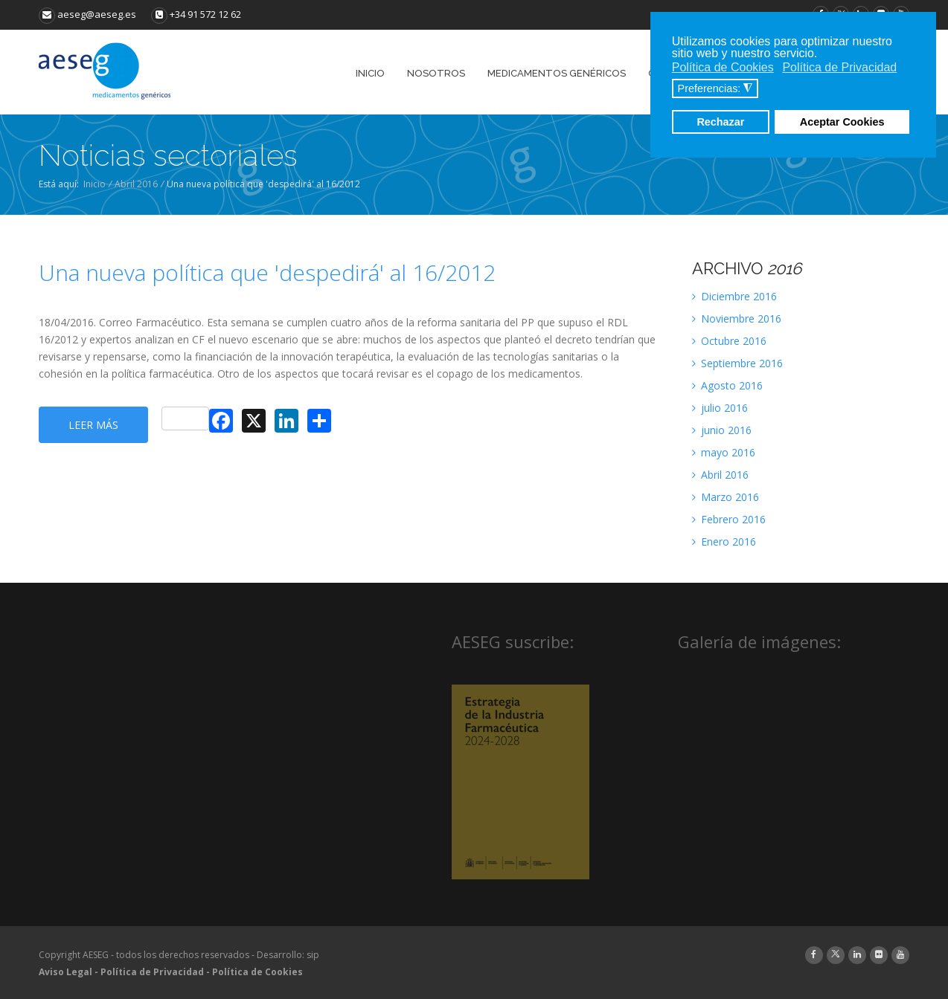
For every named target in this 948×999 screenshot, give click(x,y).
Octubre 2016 (729, 341)
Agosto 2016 (727, 385)
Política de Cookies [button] (723, 67)
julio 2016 (720, 408)
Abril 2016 (136, 184)
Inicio (94, 184)
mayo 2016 (723, 452)
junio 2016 (722, 430)
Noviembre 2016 (736, 318)
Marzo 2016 (725, 497)
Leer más (93, 425)
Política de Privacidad (152, 972)
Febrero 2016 (729, 519)
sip (313, 954)
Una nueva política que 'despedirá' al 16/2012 (267, 273)
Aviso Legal (65, 972)
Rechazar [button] (720, 122)
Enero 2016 (724, 541)
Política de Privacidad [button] (839, 67)
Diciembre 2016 (734, 296)
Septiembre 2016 (737, 363)
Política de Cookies (257, 972)
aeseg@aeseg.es (87, 14)
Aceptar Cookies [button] (842, 122)
